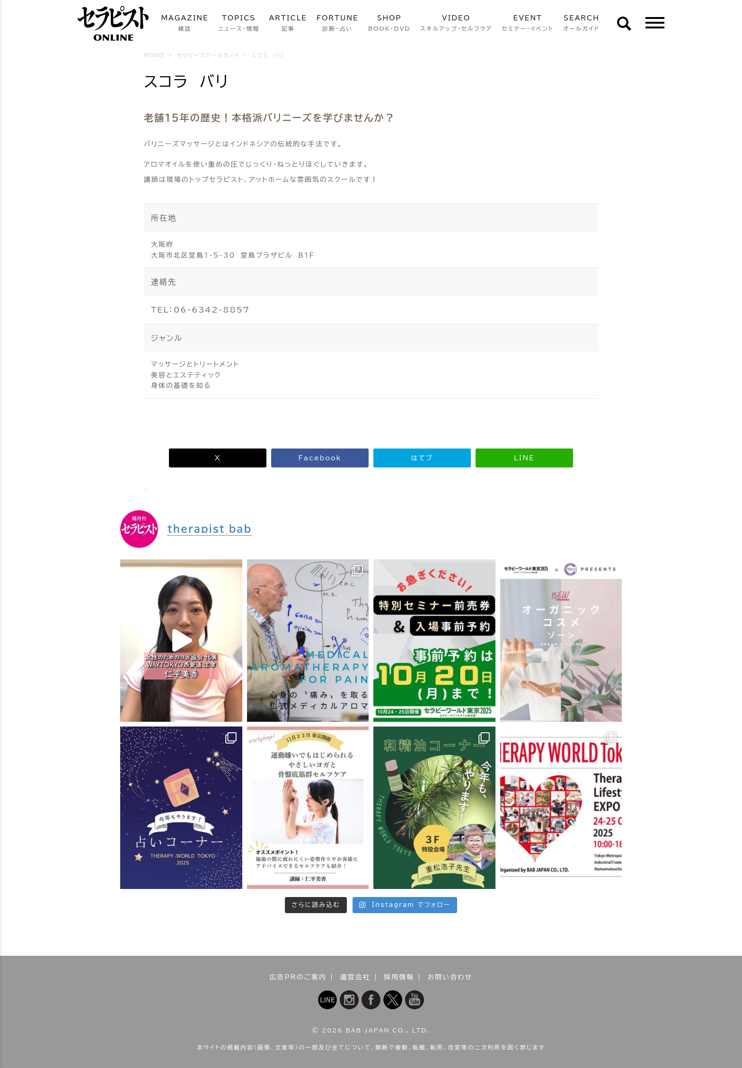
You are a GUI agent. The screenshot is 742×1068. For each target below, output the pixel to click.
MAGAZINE (184, 24)
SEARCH (581, 24)
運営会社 (355, 977)
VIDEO (456, 24)
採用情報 (399, 977)
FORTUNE (338, 24)
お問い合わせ (449, 977)
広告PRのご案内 (298, 977)
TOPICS (239, 24)
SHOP (389, 24)
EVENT (528, 24)
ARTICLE (288, 24)
